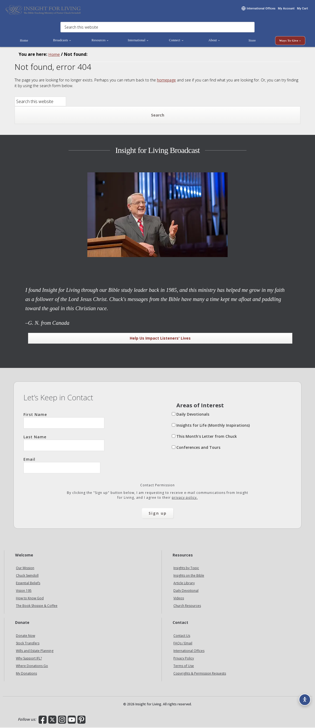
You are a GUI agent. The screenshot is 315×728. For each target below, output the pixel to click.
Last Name (63, 443)
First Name (63, 420)
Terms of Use (183, 666)
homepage (166, 80)
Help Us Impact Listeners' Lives (160, 338)
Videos (178, 599)
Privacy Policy (183, 659)
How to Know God (30, 599)
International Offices (188, 651)
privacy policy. (185, 498)
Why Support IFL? (29, 659)
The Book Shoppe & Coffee (36, 606)
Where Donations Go (32, 666)
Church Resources (187, 606)
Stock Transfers (27, 644)
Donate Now (25, 636)
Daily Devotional (185, 591)
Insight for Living (43, 10)
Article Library (184, 584)
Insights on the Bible (188, 576)
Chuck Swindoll (27, 576)
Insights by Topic (186, 568)
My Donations (26, 674)
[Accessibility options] (303, 697)
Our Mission (25, 568)
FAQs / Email (182, 644)
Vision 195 (24, 591)
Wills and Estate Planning (34, 651)
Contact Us (181, 636)
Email (61, 465)
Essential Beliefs (28, 584)
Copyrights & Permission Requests (199, 674)
